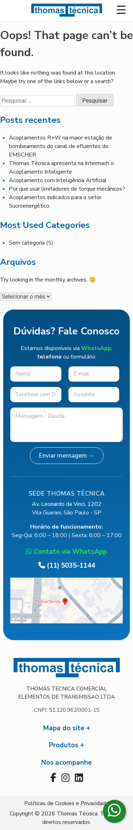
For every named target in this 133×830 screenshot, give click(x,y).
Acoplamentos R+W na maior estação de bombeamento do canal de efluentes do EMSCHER (60, 146)
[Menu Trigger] (121, 10)
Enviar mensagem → (66, 456)
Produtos (63, 745)
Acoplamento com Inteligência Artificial (58, 180)
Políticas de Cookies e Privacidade (66, 803)
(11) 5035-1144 (66, 565)
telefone (49, 357)
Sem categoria (27, 243)
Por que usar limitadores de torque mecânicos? (67, 189)
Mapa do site (63, 728)
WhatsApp (96, 348)
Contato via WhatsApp (66, 551)
